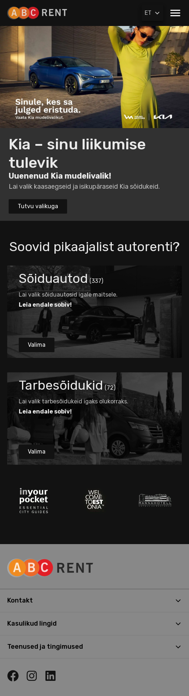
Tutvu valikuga (38, 206)
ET (153, 13)
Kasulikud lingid (94, 623)
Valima (36, 344)
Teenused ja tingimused (94, 647)
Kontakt (94, 600)
